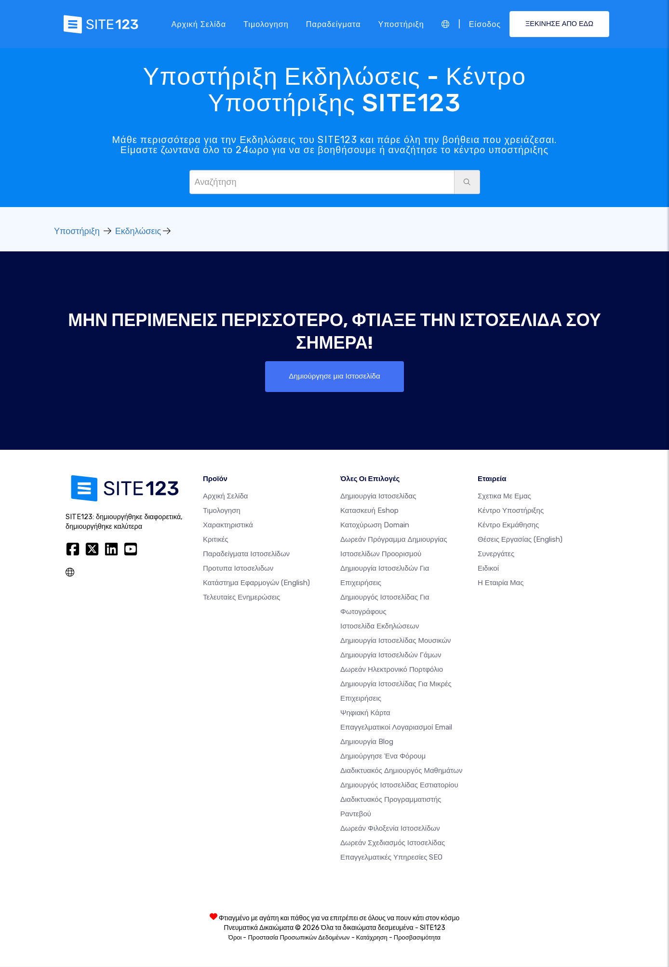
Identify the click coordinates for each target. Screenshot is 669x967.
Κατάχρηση (372, 937)
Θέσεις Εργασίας (520, 540)
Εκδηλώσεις (138, 231)
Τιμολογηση (266, 23)
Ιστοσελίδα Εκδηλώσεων (379, 626)
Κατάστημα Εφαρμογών (256, 583)
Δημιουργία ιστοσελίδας (378, 496)
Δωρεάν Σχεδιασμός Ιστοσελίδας (392, 843)
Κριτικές (215, 540)
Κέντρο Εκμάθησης (508, 525)
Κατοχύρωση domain (374, 525)
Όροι (235, 937)
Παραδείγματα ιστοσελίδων (246, 554)
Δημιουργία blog (366, 742)
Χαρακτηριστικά (228, 525)
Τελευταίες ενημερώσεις (241, 597)
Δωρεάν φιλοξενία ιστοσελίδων (390, 828)
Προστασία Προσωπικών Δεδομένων (298, 937)
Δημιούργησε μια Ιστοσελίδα (334, 376)
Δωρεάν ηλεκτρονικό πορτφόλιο (391, 670)
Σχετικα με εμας (504, 496)
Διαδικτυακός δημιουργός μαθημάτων (401, 771)
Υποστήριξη (401, 23)
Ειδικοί (488, 568)
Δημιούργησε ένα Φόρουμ (383, 756)
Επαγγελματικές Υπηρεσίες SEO (391, 857)
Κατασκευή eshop (369, 511)
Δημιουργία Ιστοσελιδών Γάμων (391, 655)
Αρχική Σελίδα (199, 23)
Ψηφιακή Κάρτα (365, 713)
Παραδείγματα (333, 23)
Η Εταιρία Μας (501, 583)
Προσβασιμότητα (417, 937)
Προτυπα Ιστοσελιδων (238, 568)
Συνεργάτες (496, 554)
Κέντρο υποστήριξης (511, 511)
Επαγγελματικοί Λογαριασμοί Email (396, 727)
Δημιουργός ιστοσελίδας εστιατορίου (399, 785)
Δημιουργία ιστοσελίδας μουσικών (395, 641)
